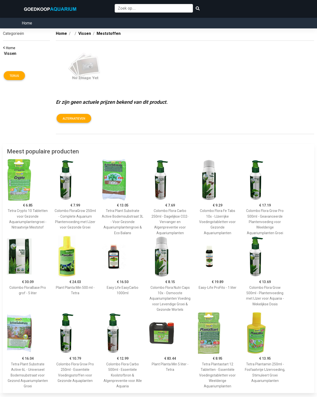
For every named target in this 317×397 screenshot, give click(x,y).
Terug (14, 76)
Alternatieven (74, 118)
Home (27, 23)
